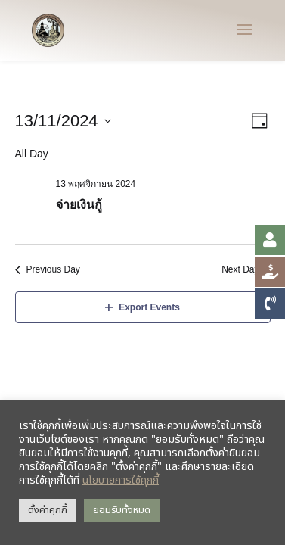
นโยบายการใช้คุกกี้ (120, 480)
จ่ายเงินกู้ (79, 204)
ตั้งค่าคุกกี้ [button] (47, 510)
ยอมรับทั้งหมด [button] (121, 510)
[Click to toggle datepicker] (63, 120)
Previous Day (47, 269)
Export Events (142, 307)
